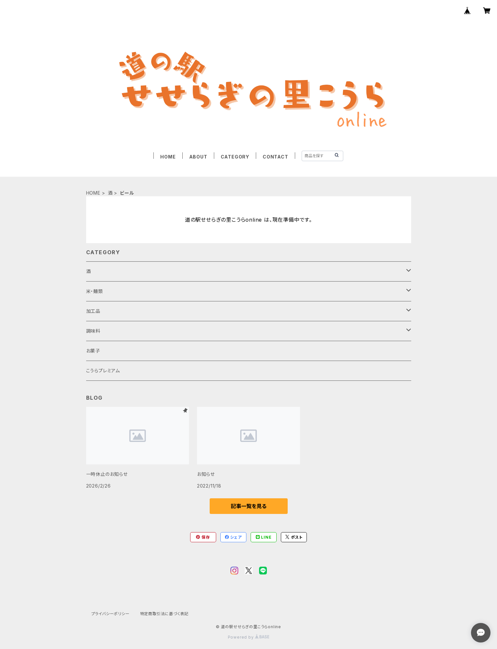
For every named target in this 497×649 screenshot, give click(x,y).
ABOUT (198, 156)
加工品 (93, 311)
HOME (168, 156)
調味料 (93, 331)
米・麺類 (94, 291)
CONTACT (275, 156)
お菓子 (93, 350)
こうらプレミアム (103, 370)
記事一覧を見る (249, 506)
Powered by (248, 637)
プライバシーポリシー (110, 613)
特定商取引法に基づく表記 (164, 613)
